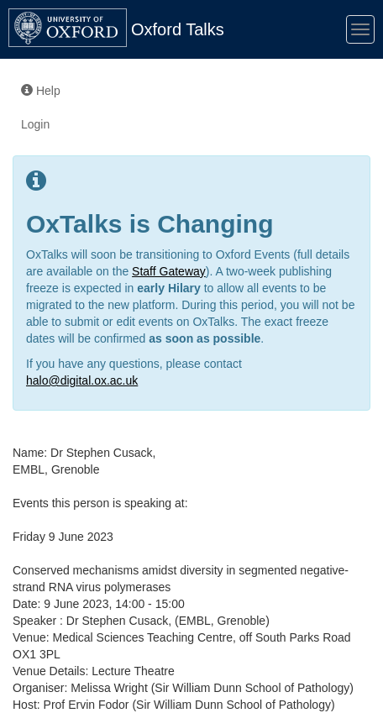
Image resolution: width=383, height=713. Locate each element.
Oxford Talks (177, 29)
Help (40, 90)
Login (35, 124)
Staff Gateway (169, 271)
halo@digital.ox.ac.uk (82, 380)
